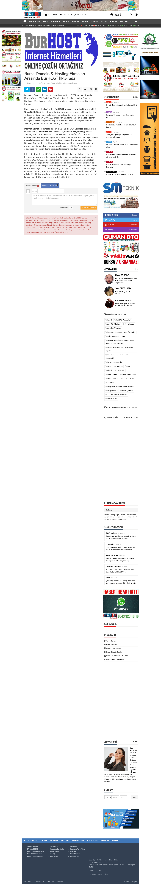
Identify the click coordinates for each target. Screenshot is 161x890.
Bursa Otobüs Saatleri (114, 652)
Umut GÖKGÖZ (122, 275)
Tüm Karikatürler (130, 418)
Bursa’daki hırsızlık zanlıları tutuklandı (120, 174)
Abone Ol (133, 225)
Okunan (132, 407)
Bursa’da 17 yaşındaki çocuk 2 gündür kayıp (121, 126)
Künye (27, 881)
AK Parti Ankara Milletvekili (116, 395)
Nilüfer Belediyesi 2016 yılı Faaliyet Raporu (119, 349)
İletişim (37, 881)
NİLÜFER (109, 152)
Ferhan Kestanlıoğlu (113, 362)
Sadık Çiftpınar (126, 391)
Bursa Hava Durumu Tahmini (117, 656)
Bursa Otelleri (54, 851)
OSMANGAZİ (110, 122)
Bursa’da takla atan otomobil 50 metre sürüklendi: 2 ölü (121, 156)
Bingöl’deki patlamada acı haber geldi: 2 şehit (121, 106)
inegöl (108, 320)
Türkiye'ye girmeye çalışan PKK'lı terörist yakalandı (46, 25)
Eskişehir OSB (111, 391)
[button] (121, 510)
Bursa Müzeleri (75, 854)
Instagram (111, 229)
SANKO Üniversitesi (122, 320)
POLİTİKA (113, 21)
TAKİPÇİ (112, 220)
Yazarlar (110, 269)
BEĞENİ (112, 215)
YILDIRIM (73, 847)
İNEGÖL (109, 142)
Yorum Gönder (32, 186)
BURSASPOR (55, 21)
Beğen (134, 215)
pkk (127, 366)
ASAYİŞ (45, 21)
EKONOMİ (94, 21)
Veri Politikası (111, 641)
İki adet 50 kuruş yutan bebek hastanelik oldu (122, 146)
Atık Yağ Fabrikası (112, 324)
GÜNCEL (66, 21)
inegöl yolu (120, 370)
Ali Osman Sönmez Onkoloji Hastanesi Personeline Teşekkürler (126, 281)
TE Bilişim (133, 881)
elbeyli (108, 370)
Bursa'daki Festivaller (57, 849)
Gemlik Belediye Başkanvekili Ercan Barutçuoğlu (119, 356)
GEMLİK (109, 112)
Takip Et (134, 220)
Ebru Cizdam (111, 399)
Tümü (135, 97)
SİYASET (104, 21)
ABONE (111, 225)
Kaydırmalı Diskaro (128, 374)
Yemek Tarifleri (32, 847)
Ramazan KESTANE (123, 300)
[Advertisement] (121, 462)
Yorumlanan (119, 407)
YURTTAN (124, 21)
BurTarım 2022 (127, 378)
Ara (134, 797)
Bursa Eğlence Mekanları (35, 851)
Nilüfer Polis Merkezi (113, 366)
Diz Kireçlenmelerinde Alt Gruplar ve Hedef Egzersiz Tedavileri (119, 341)
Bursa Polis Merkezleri (35, 856)
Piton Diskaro (111, 374)
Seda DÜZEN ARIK (123, 288)
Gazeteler (59, 881)
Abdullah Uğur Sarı (113, 328)
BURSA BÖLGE (34, 21)
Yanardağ (109, 382)
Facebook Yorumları (50, 185)
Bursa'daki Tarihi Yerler (78, 849)
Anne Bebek (54, 856)
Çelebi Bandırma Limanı (115, 336)
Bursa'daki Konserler (34, 854)
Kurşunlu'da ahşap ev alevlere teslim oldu (120, 116)
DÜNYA (85, 21)
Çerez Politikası (111, 645)
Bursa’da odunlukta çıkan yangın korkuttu (118, 166)
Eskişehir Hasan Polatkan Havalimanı (119, 386)
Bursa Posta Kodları (113, 648)
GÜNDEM (75, 21)
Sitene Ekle (48, 881)
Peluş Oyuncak (111, 378)
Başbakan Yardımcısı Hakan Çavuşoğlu (120, 332)
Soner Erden (128, 324)
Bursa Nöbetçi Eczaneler (115, 659)
